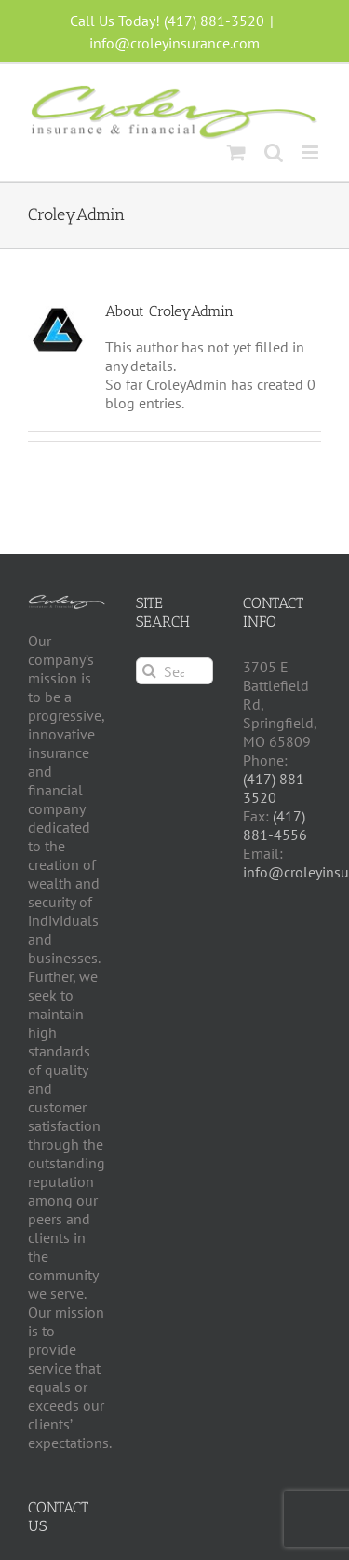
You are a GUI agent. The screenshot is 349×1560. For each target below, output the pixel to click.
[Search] (149, 670)
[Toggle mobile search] (273, 152)
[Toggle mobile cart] (236, 152)
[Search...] (175, 670)
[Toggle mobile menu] (311, 152)
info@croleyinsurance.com (174, 43)
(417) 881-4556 (275, 825)
